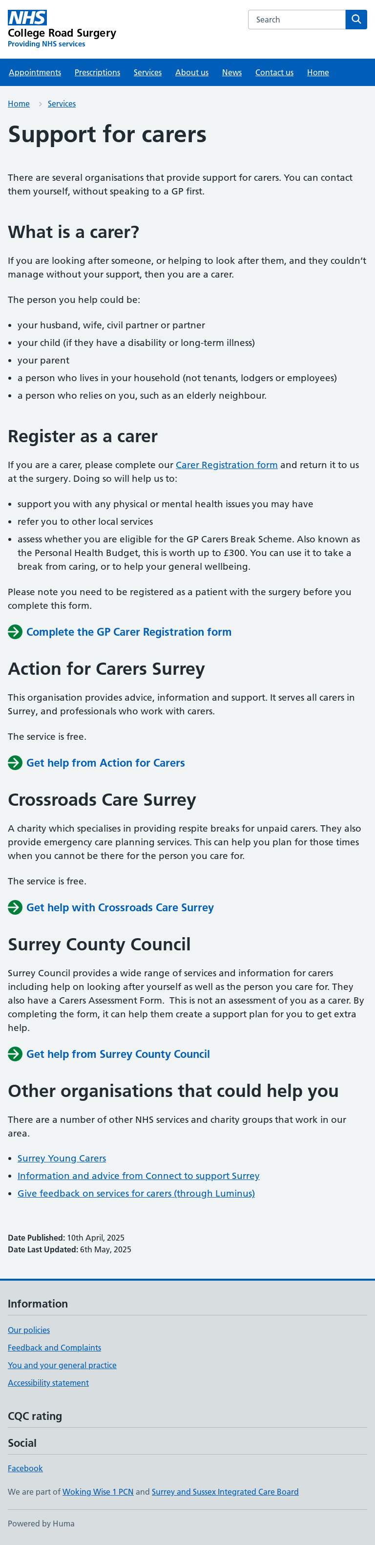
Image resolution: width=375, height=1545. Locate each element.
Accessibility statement (48, 1383)
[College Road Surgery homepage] (62, 29)
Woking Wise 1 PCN (98, 1492)
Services (148, 72)
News (232, 72)
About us (191, 72)
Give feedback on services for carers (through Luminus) (136, 1193)
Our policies (29, 1330)
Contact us (274, 72)
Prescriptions (97, 72)
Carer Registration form (227, 465)
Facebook (25, 1468)
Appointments (35, 72)
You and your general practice (62, 1365)
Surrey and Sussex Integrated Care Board (225, 1492)
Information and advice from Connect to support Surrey (139, 1175)
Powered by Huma (41, 1523)
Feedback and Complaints (54, 1347)
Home (318, 72)
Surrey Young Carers (62, 1158)
